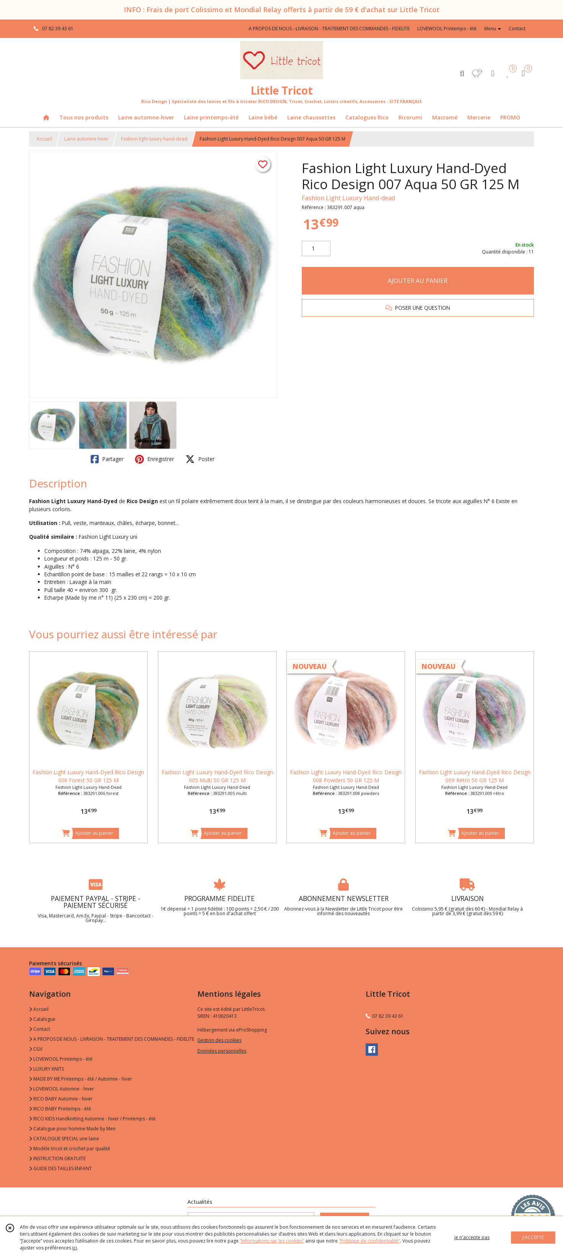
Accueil (44, 139)
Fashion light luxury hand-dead (154, 139)
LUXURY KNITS (46, 1069)
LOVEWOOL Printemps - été (61, 1059)
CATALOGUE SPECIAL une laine (64, 1138)
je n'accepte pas (472, 1237)
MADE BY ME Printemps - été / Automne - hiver (80, 1079)
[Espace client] (493, 73)
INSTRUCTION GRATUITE (57, 1158)
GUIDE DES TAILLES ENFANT (60, 1168)
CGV (35, 1049)
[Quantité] (316, 248)
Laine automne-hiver (86, 139)
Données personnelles (221, 1051)
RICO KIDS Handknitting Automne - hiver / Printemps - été (92, 1118)
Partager (107, 459)
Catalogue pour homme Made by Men (72, 1128)
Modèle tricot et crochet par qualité (69, 1148)
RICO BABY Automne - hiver (61, 1098)
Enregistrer (154, 459)
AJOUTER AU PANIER (417, 280)
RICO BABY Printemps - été (60, 1108)
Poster (200, 459)
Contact (517, 28)
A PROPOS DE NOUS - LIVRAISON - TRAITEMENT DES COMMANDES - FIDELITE (111, 1039)
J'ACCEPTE (533, 1237)
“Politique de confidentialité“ (369, 1241)
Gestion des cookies (219, 1040)
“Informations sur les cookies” (272, 1241)
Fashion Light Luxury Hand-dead (348, 198)
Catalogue (42, 1019)
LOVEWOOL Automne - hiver (61, 1089)
